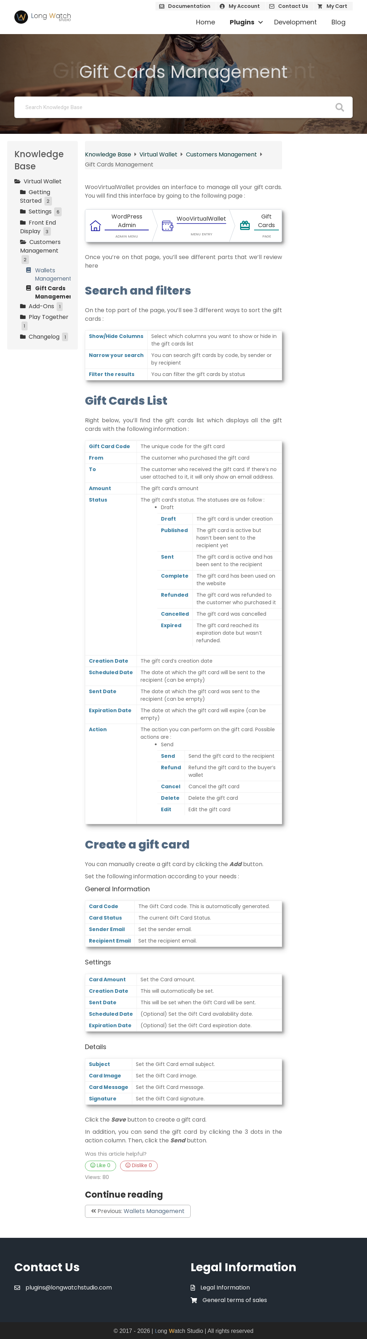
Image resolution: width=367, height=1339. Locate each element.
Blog (338, 22)
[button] (260, 22)
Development (295, 22)
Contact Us (293, 6)
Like (100, 1165)
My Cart (337, 6)
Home (205, 22)
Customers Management (222, 154)
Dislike (138, 1165)
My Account (244, 6)
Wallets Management (154, 1211)
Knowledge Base (109, 154)
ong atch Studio (179, 1331)
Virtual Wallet (159, 154)
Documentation (189, 6)
